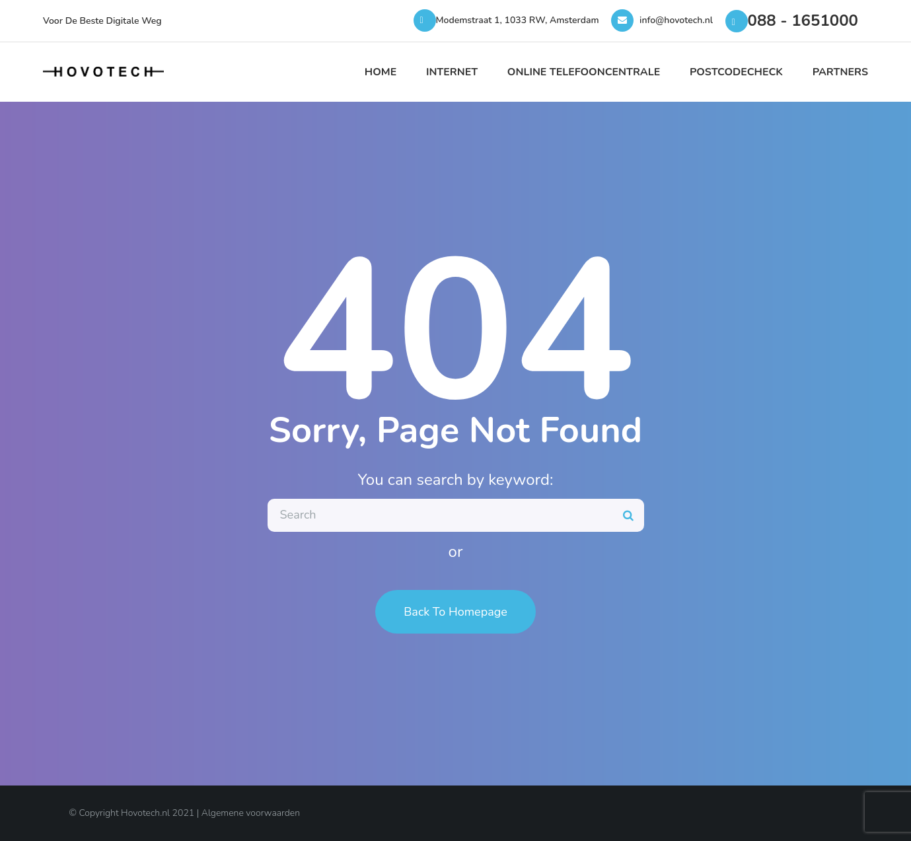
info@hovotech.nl (676, 20)
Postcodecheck (736, 72)
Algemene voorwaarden (250, 813)
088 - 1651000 (803, 20)
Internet (452, 72)
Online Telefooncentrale (583, 72)
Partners (840, 72)
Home (380, 72)
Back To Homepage (455, 612)
